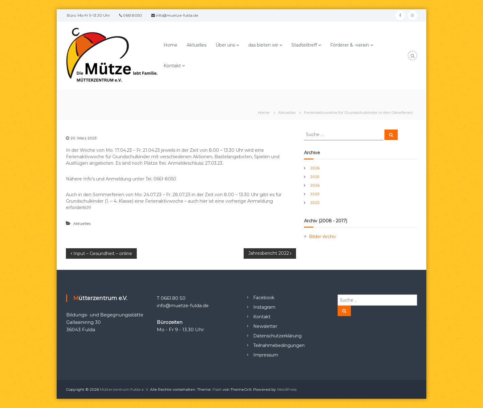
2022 (314, 202)
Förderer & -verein (349, 45)
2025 (314, 176)
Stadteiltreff (304, 45)
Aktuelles (196, 45)
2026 (314, 168)
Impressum (265, 355)
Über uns (225, 45)
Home (170, 45)
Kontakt (172, 65)
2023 (314, 194)
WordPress (287, 389)
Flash (217, 389)
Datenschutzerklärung (277, 336)
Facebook (263, 297)
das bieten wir (263, 45)
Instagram (264, 307)
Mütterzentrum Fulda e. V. (124, 389)
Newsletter (265, 326)
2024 (315, 185)
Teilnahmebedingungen (279, 345)
